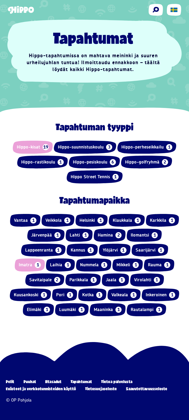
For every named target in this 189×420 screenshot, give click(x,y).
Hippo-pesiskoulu (94, 162)
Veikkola (58, 220)
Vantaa (25, 220)
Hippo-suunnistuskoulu (85, 147)
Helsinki (91, 220)
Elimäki (38, 310)
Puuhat (30, 381)
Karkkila (162, 220)
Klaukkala (127, 220)
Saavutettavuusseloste (146, 388)
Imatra (30, 265)
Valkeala (124, 295)
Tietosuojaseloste (101, 388)
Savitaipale (44, 280)
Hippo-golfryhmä (146, 162)
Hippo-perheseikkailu (146, 147)
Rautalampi (146, 310)
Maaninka (108, 310)
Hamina (110, 235)
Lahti (79, 235)
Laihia (60, 265)
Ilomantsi (144, 235)
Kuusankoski (30, 295)
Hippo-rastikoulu (42, 162)
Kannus (82, 250)
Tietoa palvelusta (116, 381)
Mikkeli (127, 265)
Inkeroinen (160, 295)
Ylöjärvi (114, 250)
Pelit (10, 381)
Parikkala (83, 280)
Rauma (159, 265)
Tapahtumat (81, 381)
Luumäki (72, 310)
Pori (64, 295)
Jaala (115, 280)
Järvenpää (46, 235)
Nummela (93, 265)
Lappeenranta (43, 250)
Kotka (92, 295)
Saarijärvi (150, 250)
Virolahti (147, 280)
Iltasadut (53, 381)
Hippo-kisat (33, 147)
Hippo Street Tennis (95, 177)
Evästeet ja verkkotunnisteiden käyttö (41, 388)
